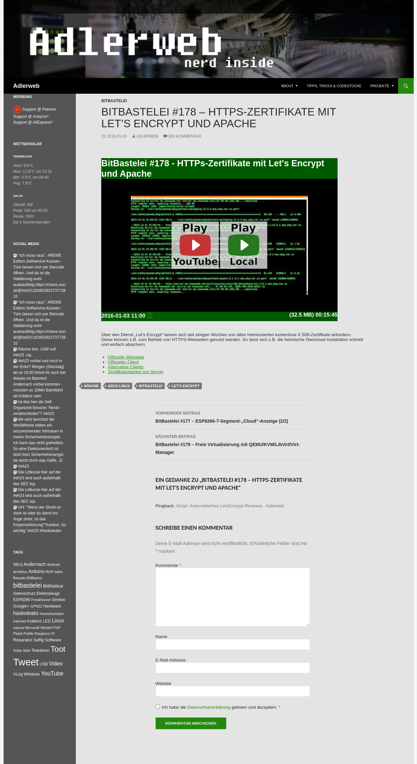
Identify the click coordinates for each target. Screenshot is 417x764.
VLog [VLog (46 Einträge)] (18, 674)
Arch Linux (119, 386)
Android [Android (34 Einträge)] (53, 564)
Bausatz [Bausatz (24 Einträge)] (19, 578)
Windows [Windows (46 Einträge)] (32, 674)
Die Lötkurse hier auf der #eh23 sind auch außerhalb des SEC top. (37, 478)
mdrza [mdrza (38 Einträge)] (18, 627)
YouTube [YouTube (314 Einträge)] (52, 673)
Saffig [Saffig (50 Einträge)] (39, 640)
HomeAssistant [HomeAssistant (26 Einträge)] (51, 614)
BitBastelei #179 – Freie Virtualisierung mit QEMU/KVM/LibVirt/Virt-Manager (233, 444)
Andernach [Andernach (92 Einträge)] (34, 564)
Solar (18, 196)
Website (164, 683)
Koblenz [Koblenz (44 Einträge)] (34, 621)
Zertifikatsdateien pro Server (135, 371)
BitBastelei (114, 101)
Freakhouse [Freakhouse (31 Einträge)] (41, 600)
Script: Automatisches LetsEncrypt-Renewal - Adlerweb (230, 505)
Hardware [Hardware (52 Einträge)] (52, 606)
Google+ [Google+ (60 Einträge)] (21, 606)
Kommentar (168, 565)
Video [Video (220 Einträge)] (56, 663)
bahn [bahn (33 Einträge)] (58, 572)
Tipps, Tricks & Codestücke (334, 86)
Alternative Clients (126, 366)
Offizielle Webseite (126, 357)
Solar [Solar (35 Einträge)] (17, 650)
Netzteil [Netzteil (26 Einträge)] (46, 628)
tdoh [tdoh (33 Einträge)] (26, 650)
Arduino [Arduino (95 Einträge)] (37, 571)
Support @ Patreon (34, 109)
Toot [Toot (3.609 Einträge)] (57, 649)
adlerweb (147, 136)
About (287, 86)
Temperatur (22, 156)
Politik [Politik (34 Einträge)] (28, 633)
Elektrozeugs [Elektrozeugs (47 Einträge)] (48, 593)
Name (161, 636)
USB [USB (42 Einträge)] (44, 664)
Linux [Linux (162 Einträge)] (58, 620)
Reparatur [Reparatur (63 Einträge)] (23, 639)
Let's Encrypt (186, 386)
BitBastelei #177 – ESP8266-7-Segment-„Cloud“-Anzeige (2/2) (233, 416)
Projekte (379, 86)
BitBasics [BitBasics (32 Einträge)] (34, 578)
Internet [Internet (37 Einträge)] (19, 621)
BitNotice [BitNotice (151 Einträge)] (53, 586)
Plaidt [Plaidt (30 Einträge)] (17, 633)
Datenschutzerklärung (209, 707)
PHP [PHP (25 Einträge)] (57, 628)
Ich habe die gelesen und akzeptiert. (218, 707)
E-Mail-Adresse (171, 660)
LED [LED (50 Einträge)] (46, 621)
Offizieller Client (123, 362)
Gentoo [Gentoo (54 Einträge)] (58, 599)
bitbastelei (150, 386)
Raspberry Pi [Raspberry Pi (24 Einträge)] (45, 633)
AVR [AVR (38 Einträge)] (49, 571)
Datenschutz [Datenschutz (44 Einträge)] (24, 593)
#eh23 (21, 466)
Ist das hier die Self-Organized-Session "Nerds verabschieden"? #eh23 (36, 408)
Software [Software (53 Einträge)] (53, 639)
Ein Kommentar (185, 136)
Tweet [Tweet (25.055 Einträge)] (26, 662)
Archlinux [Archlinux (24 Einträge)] (20, 572)
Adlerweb (26, 86)
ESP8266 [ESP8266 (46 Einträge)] (21, 599)
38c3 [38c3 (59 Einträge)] (17, 564)
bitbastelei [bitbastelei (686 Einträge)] (27, 585)
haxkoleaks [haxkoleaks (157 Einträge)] (26, 613)
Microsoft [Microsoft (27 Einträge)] (32, 628)
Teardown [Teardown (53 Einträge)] (40, 650)
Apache (91, 386)
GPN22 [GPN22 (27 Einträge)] (36, 606)
